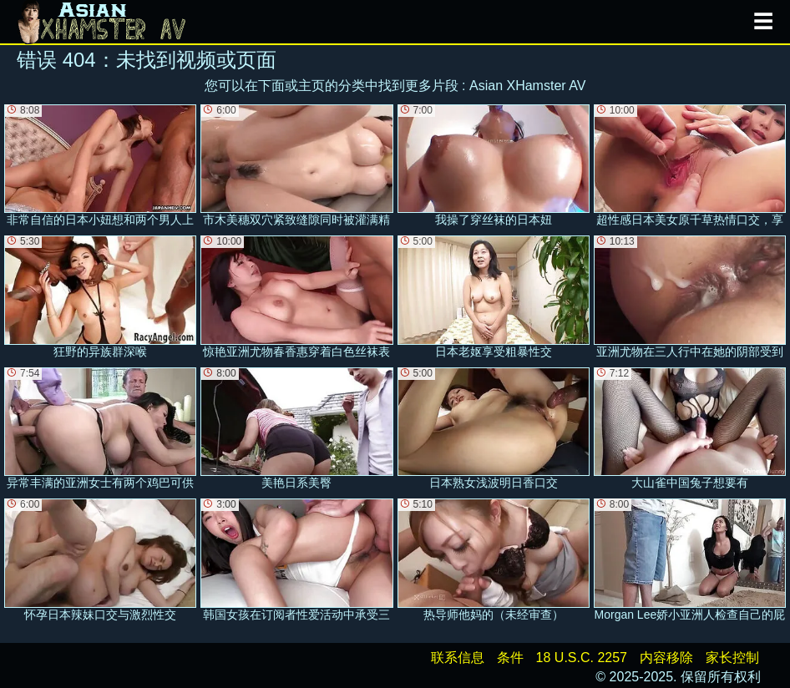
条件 (510, 657)
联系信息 (457, 657)
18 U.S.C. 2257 (581, 657)
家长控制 (732, 657)
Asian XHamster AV (527, 85)
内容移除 (666, 657)
